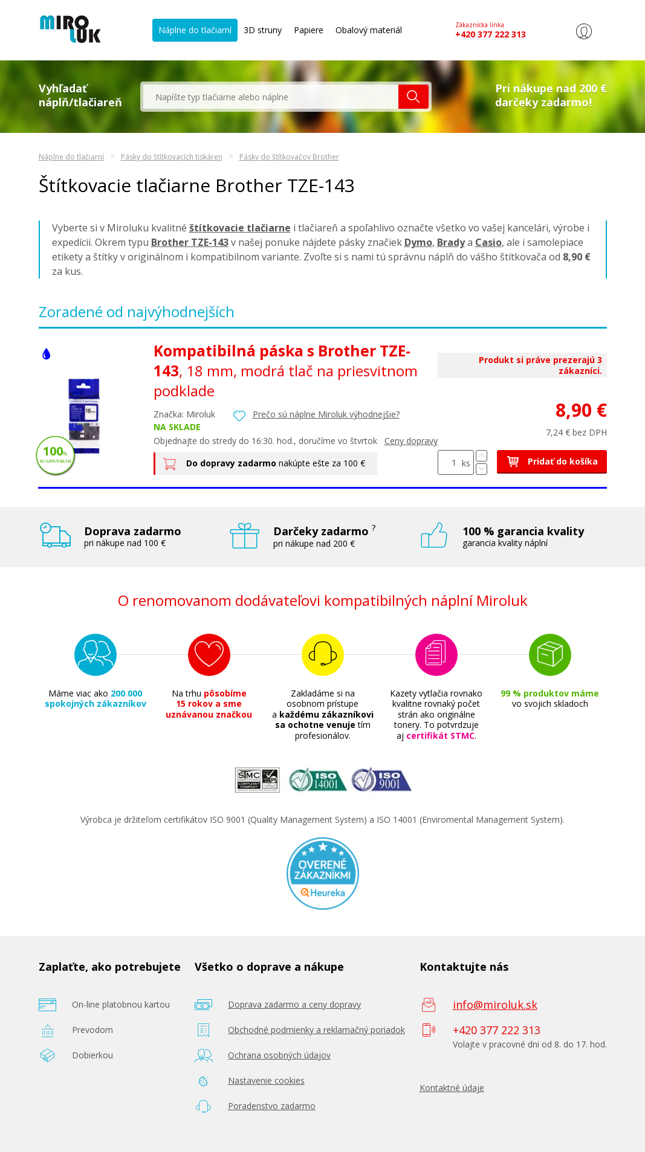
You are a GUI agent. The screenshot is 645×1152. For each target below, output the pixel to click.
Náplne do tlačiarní (195, 30)
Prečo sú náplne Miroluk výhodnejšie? (326, 414)
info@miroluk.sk (495, 1004)
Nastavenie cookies (266, 1080)
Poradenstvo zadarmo (272, 1105)
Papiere (308, 30)
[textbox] (270, 97)
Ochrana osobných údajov (279, 1054)
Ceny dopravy (411, 440)
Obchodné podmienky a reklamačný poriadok (316, 1029)
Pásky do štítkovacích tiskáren (171, 157)
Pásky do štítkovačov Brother (289, 157)
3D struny (263, 30)
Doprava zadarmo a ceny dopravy (294, 1003)
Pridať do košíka (552, 460)
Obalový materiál (368, 30)
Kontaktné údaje (452, 1087)
